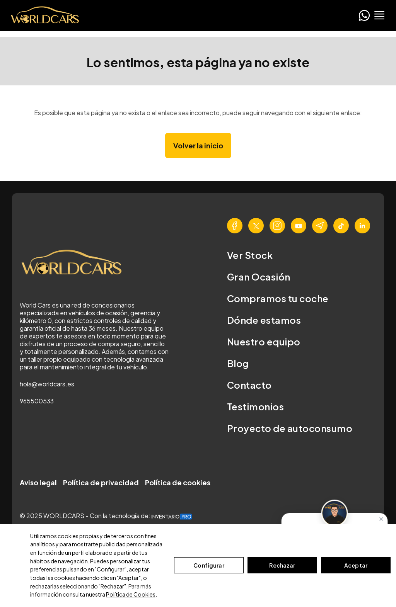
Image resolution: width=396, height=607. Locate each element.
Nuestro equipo (263, 341)
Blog (238, 363)
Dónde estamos (264, 320)
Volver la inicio (198, 145)
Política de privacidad (101, 482)
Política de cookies (177, 482)
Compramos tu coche (278, 298)
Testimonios (255, 406)
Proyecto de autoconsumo (289, 428)
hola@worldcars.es (47, 384)
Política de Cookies (130, 594)
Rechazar (282, 565)
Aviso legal (38, 482)
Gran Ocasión (258, 276)
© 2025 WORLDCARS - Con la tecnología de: (106, 516)
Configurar (208, 565)
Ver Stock (250, 255)
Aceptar (355, 565)
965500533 (37, 401)
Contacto (249, 385)
